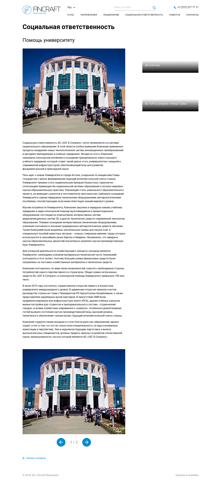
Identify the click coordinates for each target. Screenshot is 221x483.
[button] (61, 442)
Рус (71, 7)
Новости (174, 15)
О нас (70, 15)
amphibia (193, 475)
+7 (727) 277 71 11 (186, 7)
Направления (89, 15)
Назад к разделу (34, 458)
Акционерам (111, 15)
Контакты (192, 15)
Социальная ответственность (144, 15)
